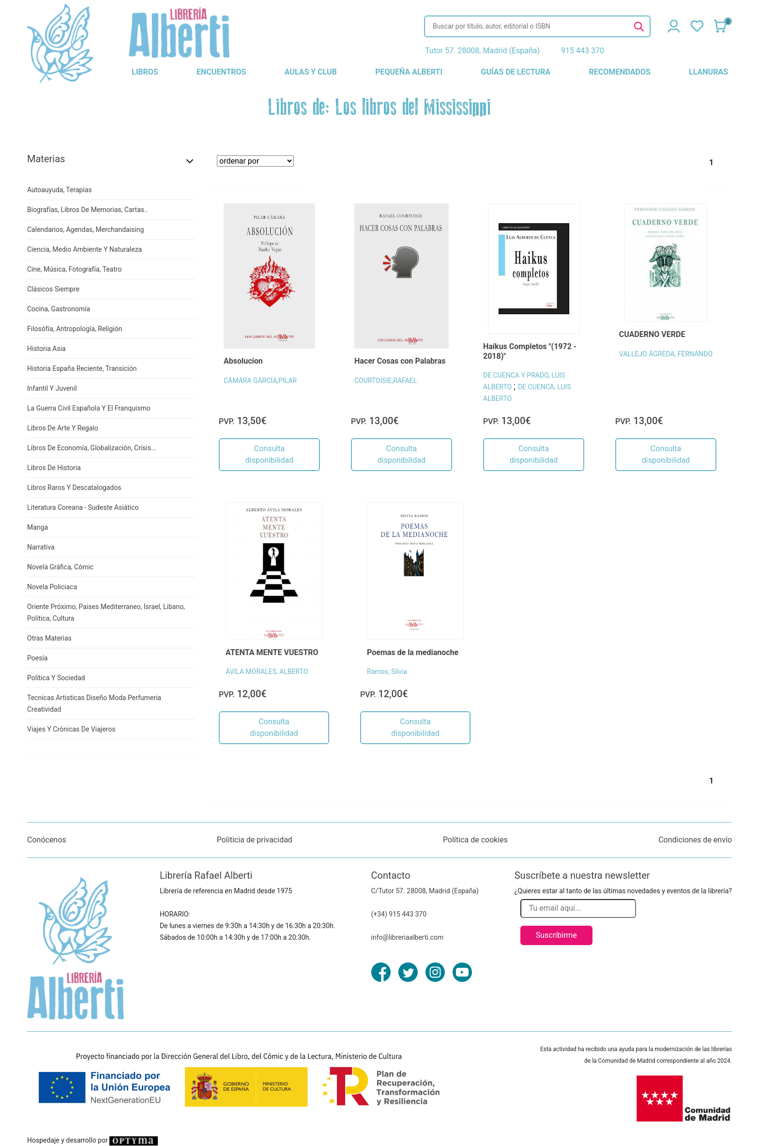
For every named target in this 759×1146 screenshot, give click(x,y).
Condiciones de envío (695, 839)
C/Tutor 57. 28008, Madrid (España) (425, 891)
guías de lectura (516, 71)
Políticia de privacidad (254, 839)
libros (145, 71)
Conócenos (46, 839)
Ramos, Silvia (387, 671)
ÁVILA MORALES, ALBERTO (267, 671)
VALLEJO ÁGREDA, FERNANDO (666, 354)
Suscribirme (556, 935)
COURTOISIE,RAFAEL (385, 380)
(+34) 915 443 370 (399, 914)
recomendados (619, 71)
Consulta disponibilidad (269, 454)
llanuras (708, 71)
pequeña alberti (408, 71)
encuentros (221, 71)
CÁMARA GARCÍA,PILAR (260, 380)
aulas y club (311, 71)
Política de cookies (475, 839)
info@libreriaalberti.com (407, 937)
